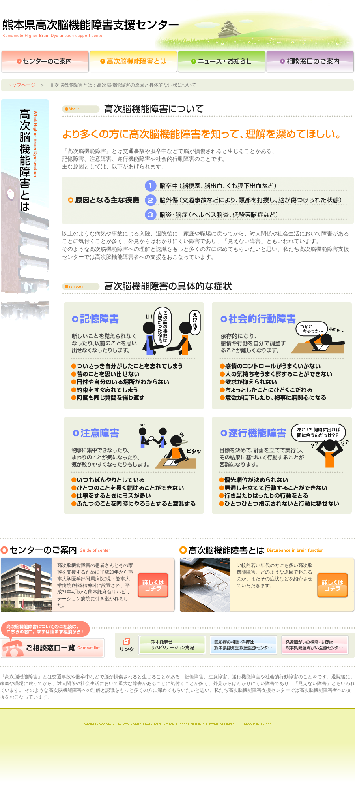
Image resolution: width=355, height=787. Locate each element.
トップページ (21, 85)
